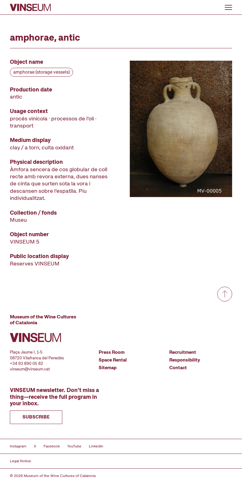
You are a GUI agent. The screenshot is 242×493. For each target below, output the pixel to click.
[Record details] (61, 162)
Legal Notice (20, 461)
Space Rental (113, 360)
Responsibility (184, 360)
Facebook (51, 446)
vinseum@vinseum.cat (30, 369)
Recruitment (182, 352)
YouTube (74, 446)
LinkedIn (96, 446)
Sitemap (108, 368)
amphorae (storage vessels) (41, 72)
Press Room (112, 352)
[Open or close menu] (228, 7)
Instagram (18, 446)
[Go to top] (224, 294)
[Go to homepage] (30, 7)
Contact (178, 368)
